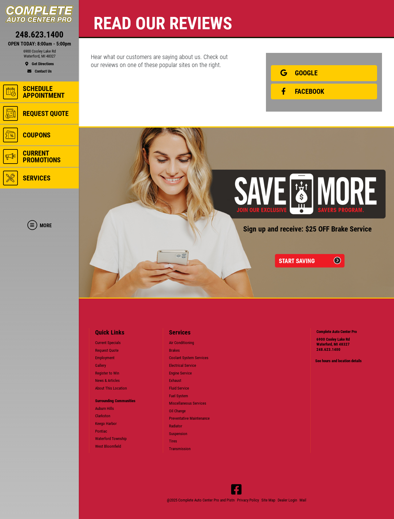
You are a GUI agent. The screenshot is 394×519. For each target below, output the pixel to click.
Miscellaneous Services (187, 403)
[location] (39, 58)
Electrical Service (182, 365)
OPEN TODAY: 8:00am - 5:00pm (39, 44)
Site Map (268, 500)
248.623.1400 (328, 349)
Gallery (100, 365)
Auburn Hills (104, 408)
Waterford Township (111, 438)
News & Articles (107, 380)
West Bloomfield (108, 446)
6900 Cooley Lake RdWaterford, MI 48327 (333, 342)
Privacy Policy (248, 500)
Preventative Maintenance (189, 418)
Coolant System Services (188, 357)
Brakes (174, 350)
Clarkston (102, 416)
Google (297, 73)
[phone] (39, 36)
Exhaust (175, 380)
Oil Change (177, 411)
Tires (173, 441)
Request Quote (107, 350)
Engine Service (180, 373)
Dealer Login (287, 500)
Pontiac (101, 431)
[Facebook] (236, 489)
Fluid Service (179, 388)
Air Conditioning (181, 342)
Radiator (175, 426)
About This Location (111, 388)
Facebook (300, 91)
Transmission (180, 448)
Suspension (178, 433)
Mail (303, 500)
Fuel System (178, 396)
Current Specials (108, 342)
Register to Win (107, 373)
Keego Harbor (106, 423)
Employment (105, 357)
